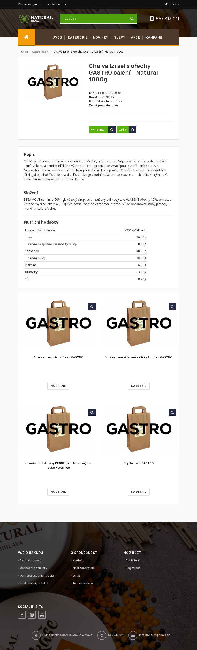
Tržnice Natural (83, 583)
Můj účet (172, 4)
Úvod (24, 51)
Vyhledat (103, 129)
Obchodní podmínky (33, 568)
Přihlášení (132, 560)
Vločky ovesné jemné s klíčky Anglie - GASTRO (138, 357)
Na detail (58, 385)
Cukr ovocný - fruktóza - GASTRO (58, 357)
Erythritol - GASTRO (139, 463)
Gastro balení (41, 51)
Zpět (127, 129)
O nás (77, 575)
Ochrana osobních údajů (37, 575)
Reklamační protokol (34, 583)
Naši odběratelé (84, 568)
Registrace (133, 568)
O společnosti (55, 4)
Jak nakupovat (30, 560)
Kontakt (78, 560)
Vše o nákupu (29, 4)
